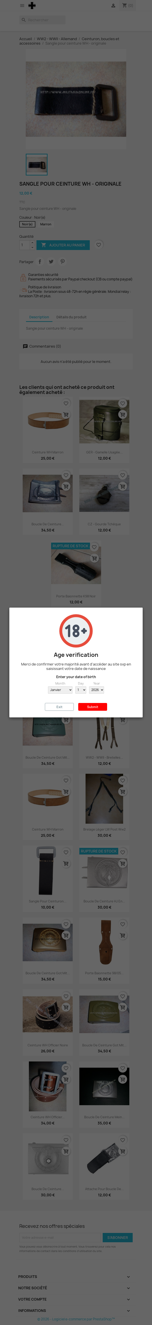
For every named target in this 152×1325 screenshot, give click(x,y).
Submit (92, 707)
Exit (59, 707)
